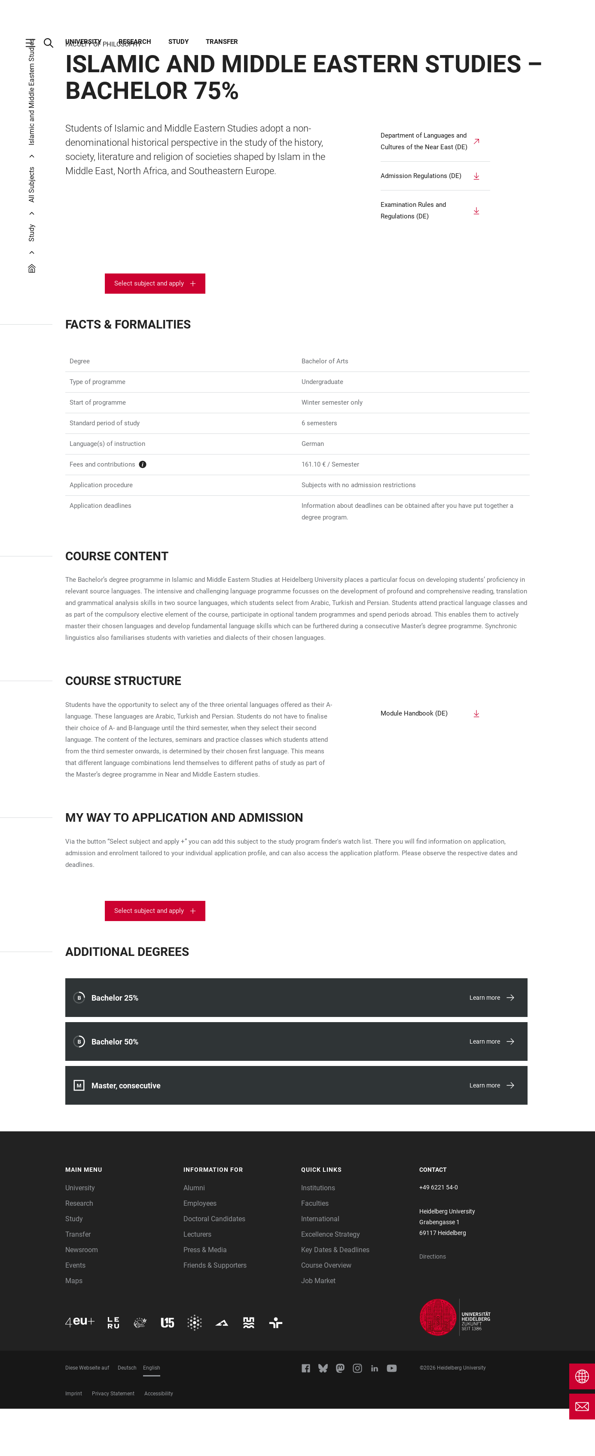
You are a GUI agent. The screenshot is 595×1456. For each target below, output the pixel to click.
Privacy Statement (113, 1441)
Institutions (318, 1235)
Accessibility (158, 1441)
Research (135, 42)
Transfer (222, 42)
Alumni (194, 1235)
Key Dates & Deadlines (335, 1297)
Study (178, 42)
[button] (120, 1217)
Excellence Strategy (330, 1282)
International (320, 1266)
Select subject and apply (149, 331)
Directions (432, 1303)
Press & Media (205, 1297)
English (151, 1415)
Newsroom (81, 1297)
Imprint (73, 1441)
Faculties (315, 1251)
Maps (73, 1328)
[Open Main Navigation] (35, 43)
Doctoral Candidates (214, 1266)
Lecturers (197, 1282)
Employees (200, 1251)
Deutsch (127, 1415)
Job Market (318, 1328)
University (83, 42)
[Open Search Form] (53, 43)
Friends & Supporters (215, 1313)
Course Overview (326, 1313)
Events (75, 1313)
